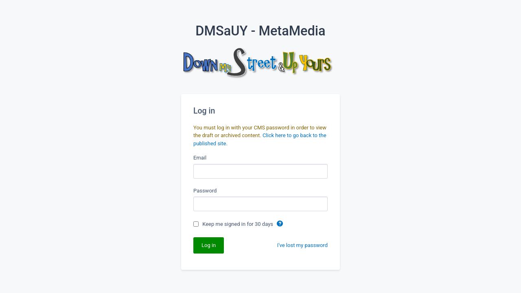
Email (199, 158)
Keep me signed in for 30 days (238, 224)
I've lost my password (302, 245)
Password (205, 191)
